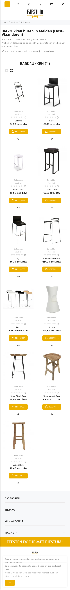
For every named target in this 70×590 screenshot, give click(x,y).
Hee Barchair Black (51, 258)
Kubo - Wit (18, 190)
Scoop (52, 327)
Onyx (18, 258)
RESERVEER (20, 131)
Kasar (51, 121)
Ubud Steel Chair (18, 396)
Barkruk (18, 121)
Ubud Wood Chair (51, 396)
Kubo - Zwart (52, 190)
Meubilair (14, 22)
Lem (18, 327)
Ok (10, 582)
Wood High (18, 465)
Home (5, 22)
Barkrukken (25, 22)
